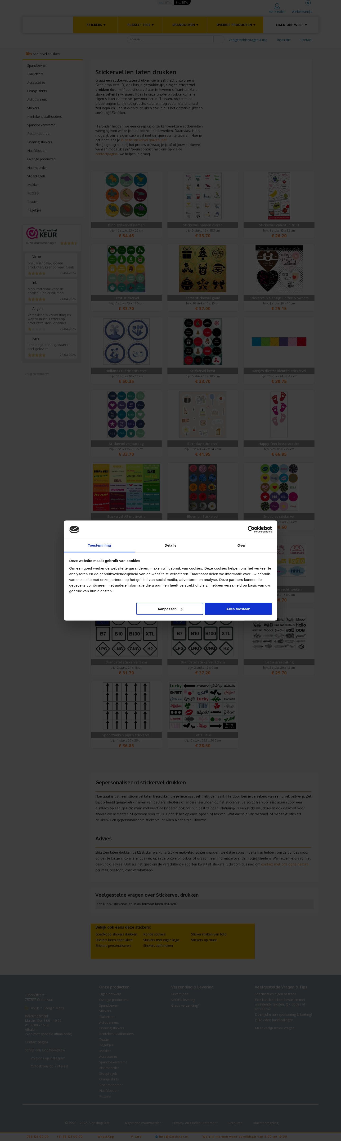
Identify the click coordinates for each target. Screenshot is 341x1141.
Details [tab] (170, 545)
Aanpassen (170, 609)
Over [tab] (242, 545)
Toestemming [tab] (99, 545)
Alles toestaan (238, 609)
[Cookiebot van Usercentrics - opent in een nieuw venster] (251, 529)
